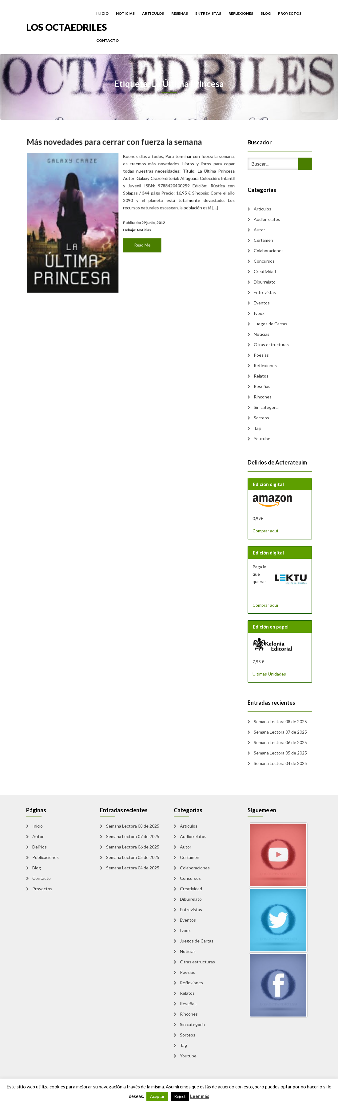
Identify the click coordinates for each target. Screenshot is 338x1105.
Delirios (39, 846)
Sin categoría (266, 407)
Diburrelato (265, 281)
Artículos (153, 13)
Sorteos (261, 417)
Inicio (102, 13)
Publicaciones (45, 857)
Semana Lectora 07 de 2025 (280, 732)
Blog (265, 13)
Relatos (261, 375)
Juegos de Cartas (270, 323)
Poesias (261, 355)
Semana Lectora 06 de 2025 (280, 742)
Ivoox (259, 313)
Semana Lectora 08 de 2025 (280, 721)
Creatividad (265, 271)
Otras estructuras (271, 344)
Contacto (107, 40)
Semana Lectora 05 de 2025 (280, 752)
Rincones (263, 396)
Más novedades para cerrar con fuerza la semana (115, 146)
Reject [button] (179, 1096)
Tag (257, 428)
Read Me (141, 243)
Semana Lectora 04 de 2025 (280, 763)
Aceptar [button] (157, 1096)
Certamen (263, 240)
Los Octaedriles (66, 27)
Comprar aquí (265, 530)
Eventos (262, 302)
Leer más (199, 1096)
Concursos (264, 261)
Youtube (262, 438)
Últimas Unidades (269, 673)
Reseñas (179, 13)
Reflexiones (241, 13)
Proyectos (289, 13)
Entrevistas (208, 13)
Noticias (125, 13)
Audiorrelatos (267, 219)
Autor (259, 229)
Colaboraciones (269, 250)
